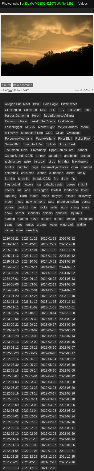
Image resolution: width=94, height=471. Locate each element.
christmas (27, 173)
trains (8, 224)
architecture (13, 161)
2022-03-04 (29, 410)
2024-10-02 (48, 261)
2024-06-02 (48, 278)
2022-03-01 (11, 416)
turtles (30, 224)
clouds (41, 173)
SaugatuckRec (33, 144)
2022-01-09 (29, 445)
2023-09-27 (48, 319)
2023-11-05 (48, 307)
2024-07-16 (29, 273)
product (23, 207)
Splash (51, 144)
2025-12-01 (29, 250)
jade (27, 190)
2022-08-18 (29, 347)
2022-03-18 (29, 393)
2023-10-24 (11, 313)
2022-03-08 (29, 405)
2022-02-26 (48, 416)
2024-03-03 (29, 284)
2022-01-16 (29, 439)
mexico (70, 196)
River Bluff (65, 138)
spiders (48, 213)
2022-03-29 (48, 382)
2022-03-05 (11, 410)
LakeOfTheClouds (43, 121)
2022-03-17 (48, 393)
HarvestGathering (17, 115)
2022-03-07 (48, 405)
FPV (61, 109)
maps (45, 196)
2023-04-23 (67, 330)
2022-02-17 (48, 422)
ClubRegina (13, 109)
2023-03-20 (11, 336)
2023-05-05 (48, 330)
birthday (63, 161)
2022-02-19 (29, 422)
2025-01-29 (48, 255)
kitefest (56, 190)
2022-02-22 (11, 422)
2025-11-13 (11, 255)
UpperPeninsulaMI (61, 150)
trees (19, 224)
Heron (36, 115)
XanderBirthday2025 (19, 155)
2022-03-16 (67, 393)
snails (86, 207)
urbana (42, 224)
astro (27, 161)
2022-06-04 (48, 359)
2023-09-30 (29, 319)
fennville (23, 178)
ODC (49, 132)
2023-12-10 (67, 296)
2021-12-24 (11, 462)
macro (34, 196)
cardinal (86, 167)
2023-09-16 (67, 324)
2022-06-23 (11, 353)
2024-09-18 (67, 261)
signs (64, 207)
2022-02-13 (48, 428)
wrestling (32, 230)
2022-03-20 (67, 387)
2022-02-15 (11, 428)
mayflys (57, 196)
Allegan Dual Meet (17, 104)
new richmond (35, 201)
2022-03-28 (67, 382)
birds (51, 161)
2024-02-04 (29, 290)
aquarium (54, 155)
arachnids (70, 155)
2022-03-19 (11, 393)
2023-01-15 (67, 341)
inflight (82, 184)
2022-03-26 (29, 387)
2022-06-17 (67, 353)
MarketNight (46, 127)
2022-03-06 (67, 405)
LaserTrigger (13, 127)
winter (9, 230)
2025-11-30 (48, 250)
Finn (87, 109)
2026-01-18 (48, 238)
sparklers (33, 213)
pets (51, 201)
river (34, 207)
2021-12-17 (48, 462)
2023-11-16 (29, 301)
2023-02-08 (48, 341)
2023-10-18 (29, 313)
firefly (64, 178)
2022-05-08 (67, 370)
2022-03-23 (48, 387)
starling (10, 218)
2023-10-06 (11, 319)
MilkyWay (11, 132)
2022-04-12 (67, 376)
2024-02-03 (48, 290)
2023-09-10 (11, 330)
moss (19, 201)
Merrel (85, 127)
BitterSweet (69, 104)
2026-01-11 (11, 244)
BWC (36, 104)
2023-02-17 (48, 336)
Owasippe (73, 132)
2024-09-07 (67, 267)
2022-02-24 (67, 416)
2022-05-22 (29, 364)
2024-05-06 (11, 284)
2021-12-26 (48, 456)
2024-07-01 (11, 278)
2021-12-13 (11, 468)
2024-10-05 (29, 261)
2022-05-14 (29, 370)
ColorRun (30, 109)
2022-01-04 (11, 450)
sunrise (46, 218)
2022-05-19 (67, 364)
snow (8, 213)
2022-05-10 (48, 370)
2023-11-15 (48, 301)
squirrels (76, 213)
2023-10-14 (48, 313)
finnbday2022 (41, 178)
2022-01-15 (48, 439)
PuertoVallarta (45, 138)
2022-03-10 (67, 399)
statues (23, 218)
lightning (10, 196)
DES (43, 109)
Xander (82, 150)
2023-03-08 (29, 336)
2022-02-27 (29, 416)
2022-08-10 (48, 347)
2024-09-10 (48, 267)
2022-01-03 (29, 450)
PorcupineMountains (19, 138)
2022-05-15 (11, 370)
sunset (58, 218)
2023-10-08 (67, 313)
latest (84, 190)
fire (56, 178)
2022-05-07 (11, 376)
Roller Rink (82, 138)
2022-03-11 (48, 399)
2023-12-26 (29, 296)
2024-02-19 (48, 284)
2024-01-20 (11, 296)
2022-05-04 (29, 376)
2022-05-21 (48, 364)
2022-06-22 (29, 353)
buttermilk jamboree (54, 167)
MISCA (30, 127)
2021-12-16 (67, 462)
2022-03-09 (11, 405)
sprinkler (61, 213)
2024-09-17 (11, 267)
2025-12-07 (11, 250)
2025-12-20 (29, 244)
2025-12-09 (48, 244)
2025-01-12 (67, 255)
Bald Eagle (50, 104)
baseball (39, 161)
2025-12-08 (67, 244)
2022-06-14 (11, 359)
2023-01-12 (11, 347)
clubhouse (56, 173)
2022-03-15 (11, 399)
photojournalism (68, 201)
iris (19, 190)
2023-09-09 (29, 330)
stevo (34, 218)
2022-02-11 (67, 428)
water (53, 224)
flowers (28, 184)
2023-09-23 (67, 319)
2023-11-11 (11, 307)
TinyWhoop (38, 150)
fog (38, 184)
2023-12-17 (48, 296)
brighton (22, 167)
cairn (74, 167)
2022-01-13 (11, 445)
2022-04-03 (11, 382)
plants (86, 201)
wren (19, 230)
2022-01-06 (67, 445)
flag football (13, 184)
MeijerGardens (68, 127)
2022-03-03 (48, 410)
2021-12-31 (67, 450)
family (81, 173)
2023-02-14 (67, 336)
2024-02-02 (67, 290)
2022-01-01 (48, 450)
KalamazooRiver (16, 121)
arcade (85, 155)
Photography (10, 3)
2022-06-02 (67, 359)
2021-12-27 (29, 456)
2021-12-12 (29, 468)
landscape (71, 190)
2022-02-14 (29, 428)
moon (9, 201)
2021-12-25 (67, 456)
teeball (70, 218)
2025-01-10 (11, 261)
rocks (43, 207)
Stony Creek (67, 144)
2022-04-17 (48, 376)
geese (71, 184)
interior (9, 190)
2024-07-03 (48, 273)
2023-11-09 (29, 307)
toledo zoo (86, 218)
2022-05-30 (11, 364)
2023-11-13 (67, 301)
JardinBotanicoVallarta (58, 115)
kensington (40, 190)
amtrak (40, 155)
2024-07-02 (67, 273)
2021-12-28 (11, 456)
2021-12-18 (29, 462)
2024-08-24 (11, 273)
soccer (19, 213)
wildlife (81, 224)
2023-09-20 (29, 324)
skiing (75, 207)
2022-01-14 (67, 439)
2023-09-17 (48, 324)
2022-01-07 (48, 445)
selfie (53, 207)
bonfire (9, 167)
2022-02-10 (11, 433)
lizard (23, 196)
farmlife (10, 178)
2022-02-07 (29, 433)
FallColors (74, 109)
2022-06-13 (29, 359)
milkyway (84, 196)
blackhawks (80, 161)
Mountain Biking (32, 132)
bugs (35, 167)
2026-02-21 (11, 238)
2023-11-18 (11, 301)
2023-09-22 (11, 324)
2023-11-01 (67, 307)
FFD (52, 109)
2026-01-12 (67, 238)
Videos (83, 3)
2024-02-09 (67, 284)
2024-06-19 (29, 278)
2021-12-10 (48, 468)
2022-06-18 (48, 353)
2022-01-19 (11, 439)
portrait (9, 207)
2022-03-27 (11, 387)
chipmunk (11, 173)
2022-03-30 (29, 382)
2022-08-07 (67, 347)
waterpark (67, 224)
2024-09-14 (29, 267)
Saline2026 (12, 144)
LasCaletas (65, 121)
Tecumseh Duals (16, 150)
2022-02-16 (67, 422)
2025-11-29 (67, 250)
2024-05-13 (67, 278)
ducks (70, 173)
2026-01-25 (29, 238)
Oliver (60, 132)
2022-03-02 (67, 410)
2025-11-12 (29, 255)
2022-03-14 (29, 399)
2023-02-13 (11, 341)
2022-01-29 (67, 433)
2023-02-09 (29, 341)
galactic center (53, 184)
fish (74, 178)
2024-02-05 (11, 290)
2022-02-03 (48, 433)
